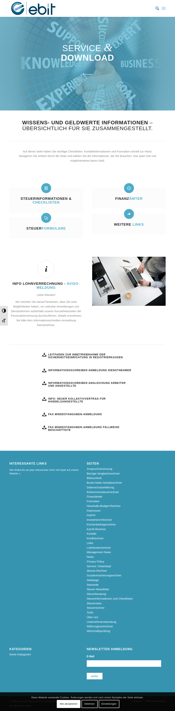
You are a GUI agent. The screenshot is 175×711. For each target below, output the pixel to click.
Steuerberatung (96, 593)
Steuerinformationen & (46, 200)
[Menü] (164, 8)
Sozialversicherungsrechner (104, 575)
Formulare (93, 501)
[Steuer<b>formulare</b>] (46, 218)
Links (90, 543)
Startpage (93, 580)
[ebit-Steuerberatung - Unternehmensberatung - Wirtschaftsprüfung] (33, 8)
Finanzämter (94, 496)
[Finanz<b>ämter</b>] (129, 188)
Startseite (93, 584)
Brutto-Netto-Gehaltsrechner (104, 482)
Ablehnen (89, 704)
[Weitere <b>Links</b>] (129, 214)
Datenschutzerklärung (100, 487)
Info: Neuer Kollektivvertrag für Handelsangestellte (77, 400)
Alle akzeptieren (68, 704)
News (90, 556)
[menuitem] (155, 8)
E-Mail (90, 656)
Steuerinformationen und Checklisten (110, 598)
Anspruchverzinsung (99, 468)
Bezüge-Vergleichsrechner (103, 473)
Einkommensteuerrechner (103, 492)
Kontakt (91, 533)
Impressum (94, 510)
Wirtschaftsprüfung (98, 631)
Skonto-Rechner (97, 570)
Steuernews (94, 603)
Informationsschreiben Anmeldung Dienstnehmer (89, 370)
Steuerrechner (96, 607)
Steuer (46, 228)
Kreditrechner (95, 538)
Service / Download (99, 566)
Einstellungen (109, 704)
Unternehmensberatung (101, 621)
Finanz (129, 199)
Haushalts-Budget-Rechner (104, 505)
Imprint (91, 515)
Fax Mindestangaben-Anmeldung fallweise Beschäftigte (84, 428)
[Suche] (155, 8)
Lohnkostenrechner (99, 547)
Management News (99, 552)
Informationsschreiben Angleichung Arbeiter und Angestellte (87, 384)
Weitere (129, 224)
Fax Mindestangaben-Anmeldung (75, 414)
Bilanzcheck (94, 478)
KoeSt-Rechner (96, 529)
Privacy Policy (95, 561)
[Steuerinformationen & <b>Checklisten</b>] (46, 188)
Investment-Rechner (99, 519)
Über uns (92, 617)
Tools (90, 612)
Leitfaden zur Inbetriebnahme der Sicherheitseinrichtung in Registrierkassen (85, 356)
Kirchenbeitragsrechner (101, 524)
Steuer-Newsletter (98, 589)
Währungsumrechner (100, 626)
